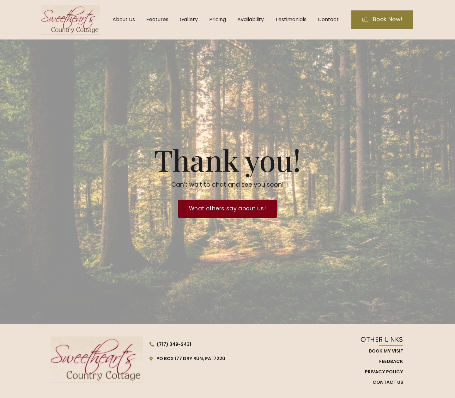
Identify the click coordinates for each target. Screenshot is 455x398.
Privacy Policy (384, 372)
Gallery (189, 19)
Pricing (217, 19)
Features (157, 19)
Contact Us (388, 382)
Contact (328, 19)
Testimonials (290, 19)
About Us (123, 19)
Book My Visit (386, 351)
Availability (250, 19)
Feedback (391, 361)
